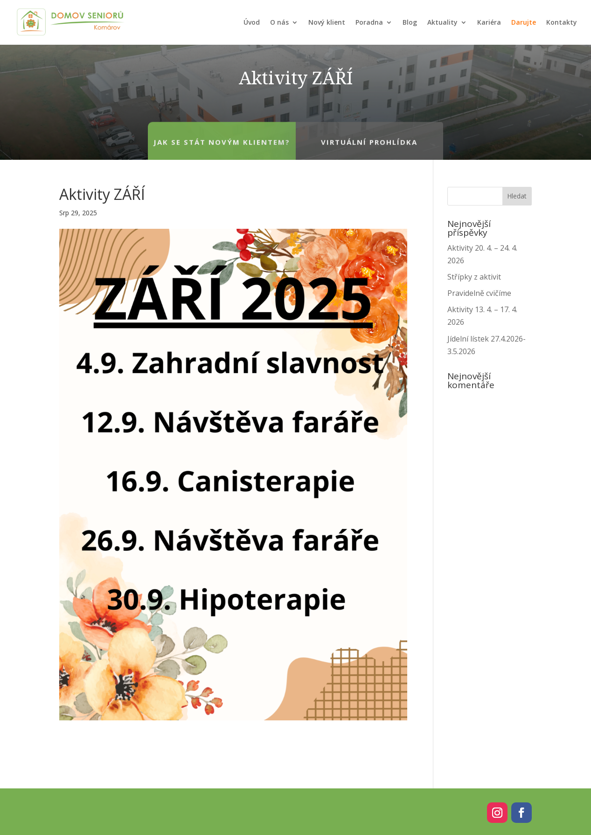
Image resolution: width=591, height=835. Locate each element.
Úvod (251, 22)
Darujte (523, 22)
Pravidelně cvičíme (479, 293)
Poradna (369, 22)
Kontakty (561, 22)
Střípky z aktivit (474, 277)
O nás (279, 22)
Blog (410, 22)
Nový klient (326, 22)
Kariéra (489, 22)
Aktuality (442, 22)
